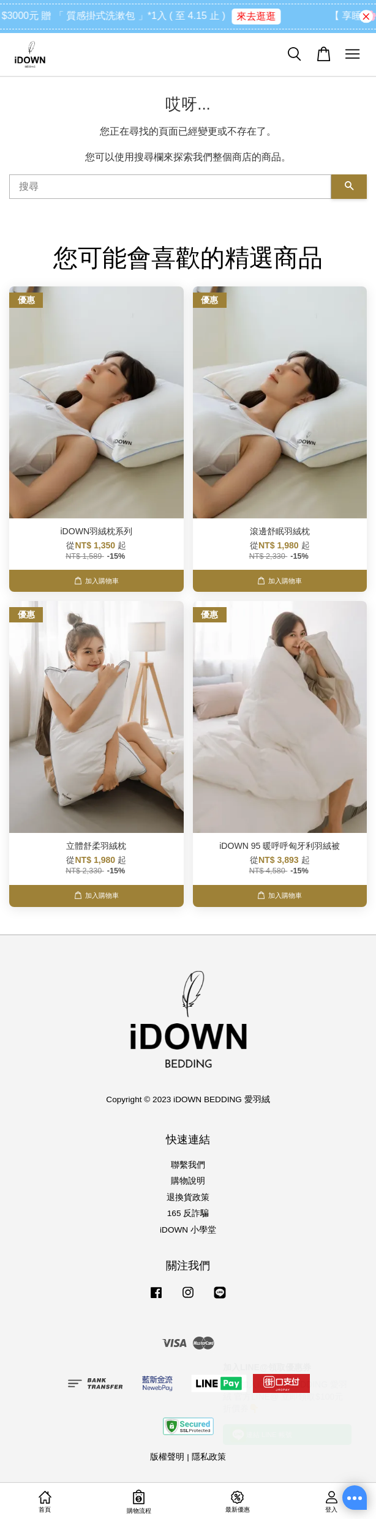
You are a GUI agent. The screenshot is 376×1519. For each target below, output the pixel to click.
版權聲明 (167, 1456)
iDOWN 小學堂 (188, 1229)
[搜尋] (170, 186)
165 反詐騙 (188, 1213)
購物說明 (188, 1180)
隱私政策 (209, 1456)
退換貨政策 (188, 1197)
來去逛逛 (267, 16)
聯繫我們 (188, 1165)
